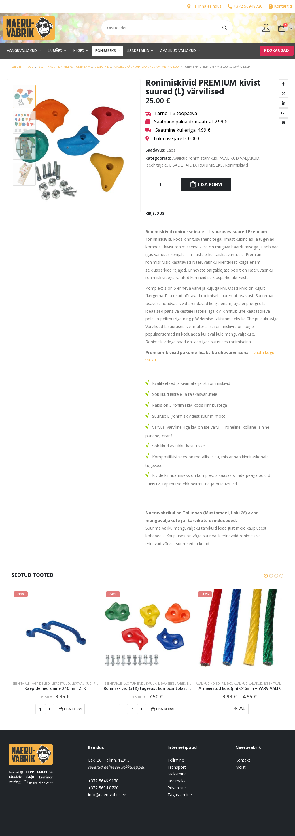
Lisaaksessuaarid (171, 683)
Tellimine (175, 760)
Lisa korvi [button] (73, 709)
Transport (176, 767)
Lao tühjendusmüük (140, 683)
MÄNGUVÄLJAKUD (21, 51)
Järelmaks (176, 781)
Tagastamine (179, 794)
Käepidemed (40, 683)
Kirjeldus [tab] (154, 213)
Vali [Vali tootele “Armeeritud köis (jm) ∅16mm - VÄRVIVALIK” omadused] (242, 708)
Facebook (283, 83)
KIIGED (78, 51)
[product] (55, 633)
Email (283, 122)
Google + (283, 113)
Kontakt (242, 760)
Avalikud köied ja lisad (214, 683)
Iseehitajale (156, 165)
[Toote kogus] (160, 184)
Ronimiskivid (236, 165)
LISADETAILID (138, 51)
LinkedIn (283, 103)
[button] (265, 575)
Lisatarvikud (82, 683)
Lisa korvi (210, 184)
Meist (240, 767)
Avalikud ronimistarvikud (194, 158)
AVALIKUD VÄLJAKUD (178, 51)
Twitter (283, 93)
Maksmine (177, 774)
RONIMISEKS (105, 51)
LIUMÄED (55, 51)
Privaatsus (177, 787)
